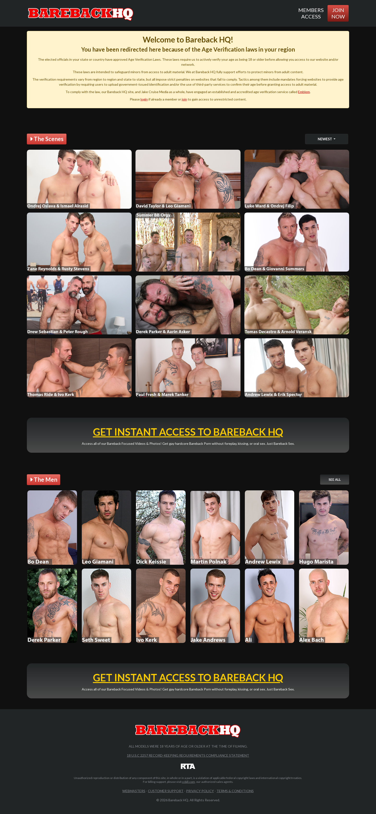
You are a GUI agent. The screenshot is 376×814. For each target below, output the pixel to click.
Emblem (304, 92)
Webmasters (133, 791)
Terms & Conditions (235, 791)
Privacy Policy (200, 791)
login (144, 99)
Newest (325, 139)
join (184, 99)
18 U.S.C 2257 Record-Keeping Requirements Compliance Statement (188, 755)
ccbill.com (188, 782)
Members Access (311, 13)
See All (335, 479)
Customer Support (165, 791)
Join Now (338, 13)
